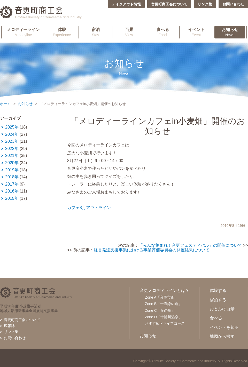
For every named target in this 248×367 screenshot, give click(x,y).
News (229, 32)
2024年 (12, 134)
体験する (218, 290)
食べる (216, 318)
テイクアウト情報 (126, 4)
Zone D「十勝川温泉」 (163, 317)
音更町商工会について (169, 4)
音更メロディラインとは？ (164, 290)
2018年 (12, 177)
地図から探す (222, 336)
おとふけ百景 (222, 309)
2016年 (12, 191)
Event (196, 32)
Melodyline (23, 32)
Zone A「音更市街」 (161, 297)
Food (162, 32)
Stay (95, 32)
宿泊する (218, 300)
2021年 (12, 155)
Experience (62, 32)
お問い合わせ (233, 4)
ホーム (5, 104)
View (129, 32)
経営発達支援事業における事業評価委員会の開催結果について (152, 250)
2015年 (12, 198)
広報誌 (9, 326)
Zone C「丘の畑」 (160, 310)
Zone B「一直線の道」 (163, 304)
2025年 (12, 127)
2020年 (12, 163)
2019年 (12, 170)
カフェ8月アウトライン (89, 207)
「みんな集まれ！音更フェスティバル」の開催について (190, 245)
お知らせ (25, 104)
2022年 (12, 148)
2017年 (12, 184)
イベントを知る (224, 327)
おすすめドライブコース (165, 323)
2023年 (12, 141)
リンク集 (205, 4)
